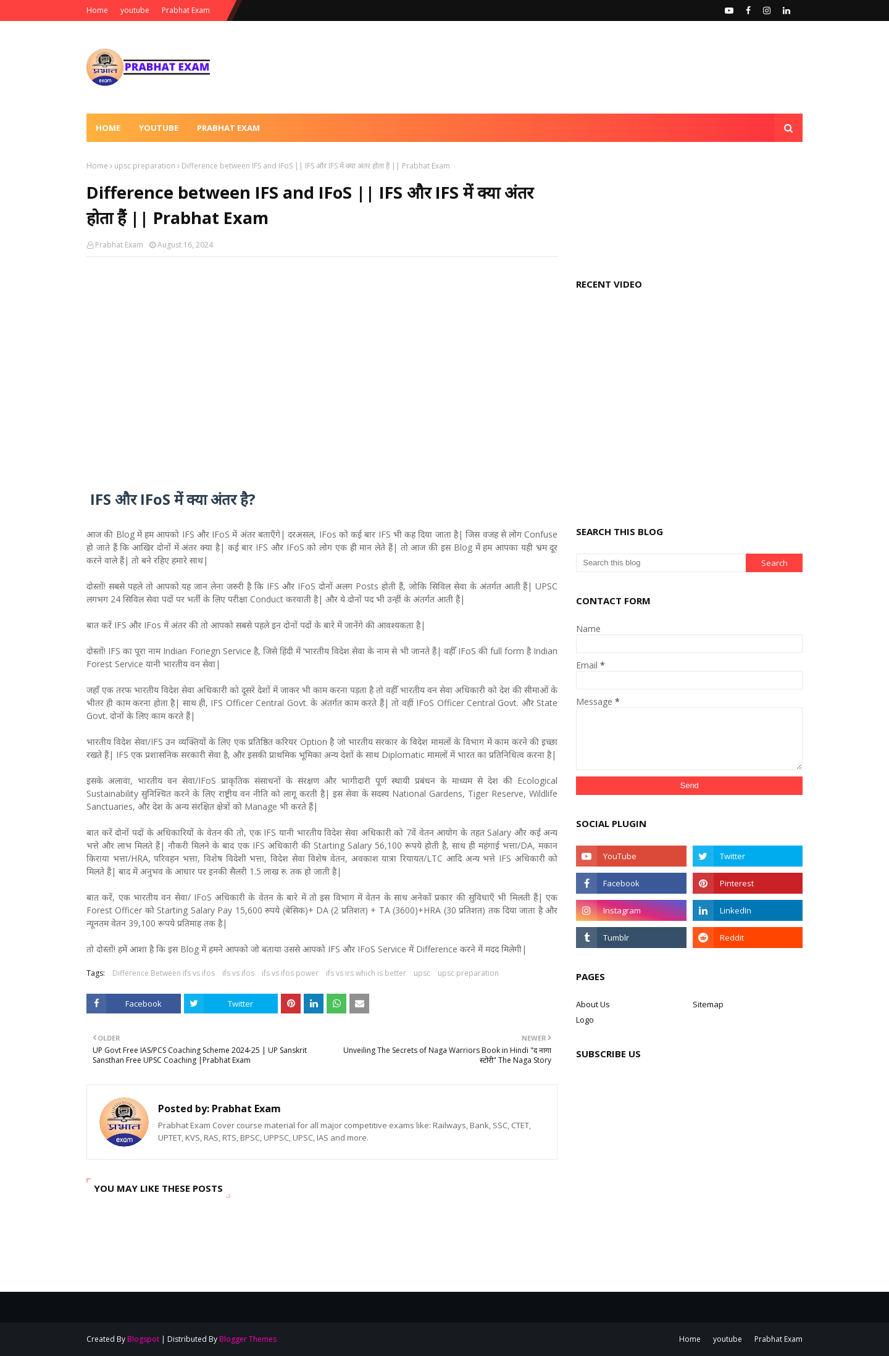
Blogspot (143, 1339)
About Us (593, 1004)
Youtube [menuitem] (158, 127)
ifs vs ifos (238, 973)
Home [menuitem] (108, 127)
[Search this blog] (661, 563)
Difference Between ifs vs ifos (163, 973)
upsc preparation (144, 165)
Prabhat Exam (186, 10)
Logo (585, 1019)
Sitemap (708, 1004)
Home (97, 10)
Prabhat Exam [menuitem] (228, 127)
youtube (134, 10)
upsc (422, 973)
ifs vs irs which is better (366, 973)
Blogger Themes (248, 1339)
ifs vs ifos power (290, 973)
